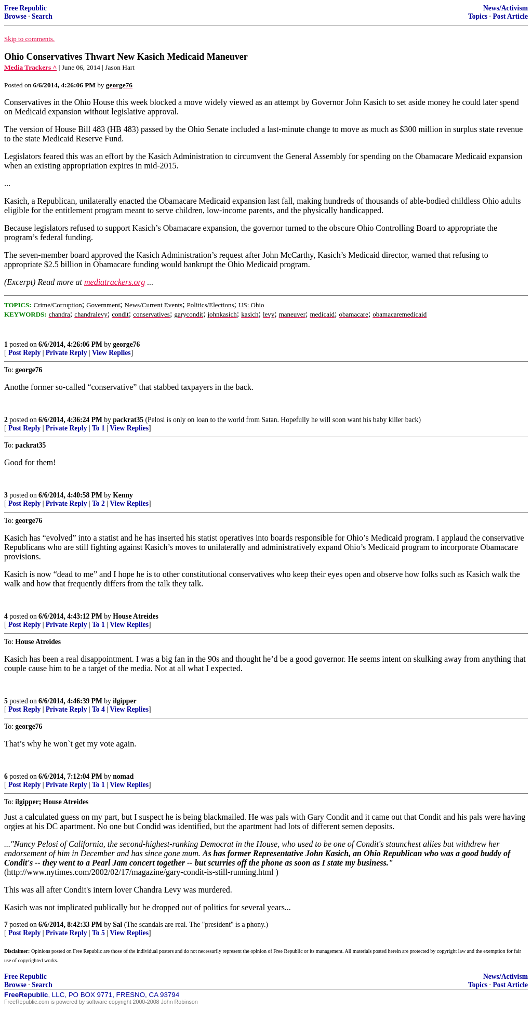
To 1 (98, 428)
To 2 (98, 503)
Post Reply (24, 353)
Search (42, 16)
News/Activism (505, 8)
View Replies (111, 353)
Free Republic (25, 8)
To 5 (98, 933)
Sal (117, 924)
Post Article (510, 16)
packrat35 (128, 420)
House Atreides (135, 616)
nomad (123, 776)
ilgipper (124, 701)
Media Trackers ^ (30, 67)
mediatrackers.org (114, 282)
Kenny (123, 495)
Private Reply (66, 353)
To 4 (98, 709)
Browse (15, 16)
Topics (477, 16)
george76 (126, 344)
